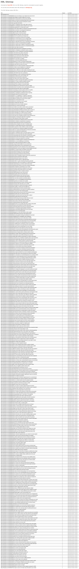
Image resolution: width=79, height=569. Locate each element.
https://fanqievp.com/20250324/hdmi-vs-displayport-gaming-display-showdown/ (16, 207)
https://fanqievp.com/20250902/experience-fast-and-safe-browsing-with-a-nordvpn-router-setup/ (19, 479)
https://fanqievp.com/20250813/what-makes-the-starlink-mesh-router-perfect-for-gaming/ (18, 416)
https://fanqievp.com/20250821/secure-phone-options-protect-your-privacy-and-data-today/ (18, 445)
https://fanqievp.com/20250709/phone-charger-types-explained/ (13, 341)
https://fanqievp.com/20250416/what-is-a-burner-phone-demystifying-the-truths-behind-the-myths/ (19, 229)
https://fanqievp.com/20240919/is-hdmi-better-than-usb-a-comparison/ (14, 72)
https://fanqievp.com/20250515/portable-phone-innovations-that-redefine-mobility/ (16, 278)
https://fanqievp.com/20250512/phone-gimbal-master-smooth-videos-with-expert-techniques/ (18, 271)
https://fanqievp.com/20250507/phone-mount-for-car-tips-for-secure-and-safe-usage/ (17, 261)
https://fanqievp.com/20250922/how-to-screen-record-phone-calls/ (13, 547)
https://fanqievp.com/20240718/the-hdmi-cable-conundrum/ (12, 47)
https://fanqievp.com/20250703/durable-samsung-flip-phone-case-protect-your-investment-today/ (19, 327)
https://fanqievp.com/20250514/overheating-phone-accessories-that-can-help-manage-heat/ (18, 276)
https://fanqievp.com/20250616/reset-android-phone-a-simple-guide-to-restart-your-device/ (18, 310)
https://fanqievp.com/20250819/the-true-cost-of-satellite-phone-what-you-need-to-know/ (17, 441)
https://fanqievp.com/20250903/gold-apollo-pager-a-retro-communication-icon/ (16, 492)
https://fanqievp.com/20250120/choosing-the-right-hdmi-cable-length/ (14, 156)
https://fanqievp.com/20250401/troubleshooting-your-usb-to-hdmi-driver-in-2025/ (16, 217)
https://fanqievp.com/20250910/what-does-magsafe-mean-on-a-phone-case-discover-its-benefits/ (19, 512)
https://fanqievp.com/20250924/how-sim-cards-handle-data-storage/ (14, 550)
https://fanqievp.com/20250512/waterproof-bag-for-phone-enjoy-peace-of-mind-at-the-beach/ (18, 270)
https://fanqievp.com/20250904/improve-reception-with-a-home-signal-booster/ (16, 497)
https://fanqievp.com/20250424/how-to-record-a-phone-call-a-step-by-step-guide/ (16, 246)
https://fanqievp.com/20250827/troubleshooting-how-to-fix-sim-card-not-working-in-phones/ (18, 468)
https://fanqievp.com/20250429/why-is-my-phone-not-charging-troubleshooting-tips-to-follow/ (18, 257)
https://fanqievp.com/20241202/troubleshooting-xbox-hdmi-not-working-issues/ (16, 122)
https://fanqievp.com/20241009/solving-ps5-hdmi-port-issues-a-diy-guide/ (15, 82)
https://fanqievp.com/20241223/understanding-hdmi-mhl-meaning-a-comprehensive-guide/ (18, 135)
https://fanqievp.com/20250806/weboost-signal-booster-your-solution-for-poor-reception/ (17, 401)
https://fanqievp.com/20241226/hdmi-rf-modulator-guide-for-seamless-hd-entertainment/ (17, 139)
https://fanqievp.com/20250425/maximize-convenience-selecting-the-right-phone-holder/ (17, 249)
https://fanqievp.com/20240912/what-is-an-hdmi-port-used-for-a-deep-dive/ (15, 68)
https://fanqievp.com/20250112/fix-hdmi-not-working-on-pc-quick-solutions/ (15, 152)
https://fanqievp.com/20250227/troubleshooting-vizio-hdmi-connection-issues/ (15, 187)
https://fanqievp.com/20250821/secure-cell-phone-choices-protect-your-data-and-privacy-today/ (19, 446)
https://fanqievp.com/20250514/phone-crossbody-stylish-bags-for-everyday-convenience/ (18, 277)
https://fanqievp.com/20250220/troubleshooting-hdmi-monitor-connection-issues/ (16, 182)
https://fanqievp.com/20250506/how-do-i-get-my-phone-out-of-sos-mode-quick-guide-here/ (18, 260)
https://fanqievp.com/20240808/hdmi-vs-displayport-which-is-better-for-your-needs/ (16, 25)
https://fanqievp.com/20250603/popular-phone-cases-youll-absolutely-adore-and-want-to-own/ (19, 297)
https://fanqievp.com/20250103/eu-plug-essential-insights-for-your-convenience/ (16, 143)
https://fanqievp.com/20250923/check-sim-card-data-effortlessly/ (13, 549)
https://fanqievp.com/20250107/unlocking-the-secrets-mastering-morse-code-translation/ (17, 146)
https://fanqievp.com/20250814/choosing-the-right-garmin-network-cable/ (15, 421)
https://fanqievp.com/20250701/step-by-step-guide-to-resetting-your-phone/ (15, 324)
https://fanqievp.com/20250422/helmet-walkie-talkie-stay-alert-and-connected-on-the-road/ (18, 239)
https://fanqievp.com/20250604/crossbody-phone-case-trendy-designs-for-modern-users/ (18, 298)
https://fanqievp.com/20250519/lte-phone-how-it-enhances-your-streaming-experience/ (17, 283)
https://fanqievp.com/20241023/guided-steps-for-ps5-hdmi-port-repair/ (14, 94)
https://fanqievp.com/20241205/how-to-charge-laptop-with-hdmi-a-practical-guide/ (16, 125)
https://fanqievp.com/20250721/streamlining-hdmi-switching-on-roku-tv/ (14, 367)
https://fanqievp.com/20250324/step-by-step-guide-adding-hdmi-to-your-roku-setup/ (17, 209)
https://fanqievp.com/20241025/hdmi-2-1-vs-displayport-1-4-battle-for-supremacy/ (16, 95)
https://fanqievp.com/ (5, 14)
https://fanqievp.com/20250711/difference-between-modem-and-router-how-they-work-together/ (19, 348)
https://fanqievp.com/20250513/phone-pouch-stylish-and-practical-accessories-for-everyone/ (18, 274)
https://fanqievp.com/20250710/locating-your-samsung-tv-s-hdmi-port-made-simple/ (17, 347)
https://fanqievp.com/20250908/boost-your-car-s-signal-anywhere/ (13, 509)
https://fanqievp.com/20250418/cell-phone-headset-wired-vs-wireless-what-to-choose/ (17, 232)
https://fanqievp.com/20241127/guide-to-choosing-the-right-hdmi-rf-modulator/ (15, 116)
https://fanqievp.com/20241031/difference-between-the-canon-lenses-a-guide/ (15, 98)
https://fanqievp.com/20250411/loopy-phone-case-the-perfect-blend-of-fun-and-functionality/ (18, 220)
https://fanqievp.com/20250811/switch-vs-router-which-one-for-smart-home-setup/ (16, 405)
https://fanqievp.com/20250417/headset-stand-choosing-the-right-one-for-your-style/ (17, 230)
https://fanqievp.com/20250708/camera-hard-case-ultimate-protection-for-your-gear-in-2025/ (18, 340)
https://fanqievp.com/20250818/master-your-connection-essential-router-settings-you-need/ (18, 428)
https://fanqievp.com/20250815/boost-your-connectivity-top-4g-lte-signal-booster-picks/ (17, 422)
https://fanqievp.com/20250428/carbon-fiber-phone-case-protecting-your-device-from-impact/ (18, 253)
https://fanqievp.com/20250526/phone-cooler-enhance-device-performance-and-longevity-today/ (19, 291)
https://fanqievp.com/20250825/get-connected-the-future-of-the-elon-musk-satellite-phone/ (18, 456)
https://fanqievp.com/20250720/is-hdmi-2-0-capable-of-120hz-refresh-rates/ (15, 365)
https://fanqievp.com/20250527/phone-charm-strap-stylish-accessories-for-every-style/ (17, 293)
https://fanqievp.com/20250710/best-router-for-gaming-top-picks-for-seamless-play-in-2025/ (18, 345)
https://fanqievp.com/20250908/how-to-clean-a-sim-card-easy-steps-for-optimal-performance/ (18, 507)
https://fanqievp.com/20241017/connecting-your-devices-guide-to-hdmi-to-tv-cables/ (17, 89)
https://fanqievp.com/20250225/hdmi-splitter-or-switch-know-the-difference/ (15, 186)
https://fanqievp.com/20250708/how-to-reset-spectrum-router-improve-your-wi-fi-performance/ (19, 337)
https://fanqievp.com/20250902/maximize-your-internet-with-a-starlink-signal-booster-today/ (18, 485)
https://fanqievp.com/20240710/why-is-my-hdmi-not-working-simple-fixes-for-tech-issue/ (17, 20)
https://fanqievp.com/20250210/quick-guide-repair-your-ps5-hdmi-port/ (14, 173)
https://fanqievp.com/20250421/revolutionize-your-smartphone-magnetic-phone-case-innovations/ (19, 237)
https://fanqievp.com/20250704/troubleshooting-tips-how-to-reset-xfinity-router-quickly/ (17, 331)
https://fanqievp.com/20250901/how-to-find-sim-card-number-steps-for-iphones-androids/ (18, 475)
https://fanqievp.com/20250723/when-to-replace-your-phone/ (12, 375)
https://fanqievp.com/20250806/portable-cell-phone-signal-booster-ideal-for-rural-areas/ (17, 399)
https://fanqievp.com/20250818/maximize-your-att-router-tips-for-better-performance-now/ (18, 431)
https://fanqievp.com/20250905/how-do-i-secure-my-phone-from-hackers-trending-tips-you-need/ (19, 499)
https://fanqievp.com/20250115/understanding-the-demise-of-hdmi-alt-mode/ (15, 153)
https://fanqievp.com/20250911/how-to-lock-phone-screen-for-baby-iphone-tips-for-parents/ (18, 520)
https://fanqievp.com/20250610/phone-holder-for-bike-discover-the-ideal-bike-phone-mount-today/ (19, 304)
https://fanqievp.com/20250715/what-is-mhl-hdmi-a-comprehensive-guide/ (15, 357)
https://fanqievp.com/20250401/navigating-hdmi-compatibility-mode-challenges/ (16, 216)
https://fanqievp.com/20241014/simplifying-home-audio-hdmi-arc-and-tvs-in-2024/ (16, 85)
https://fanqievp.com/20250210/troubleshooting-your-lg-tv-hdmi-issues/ (14, 172)
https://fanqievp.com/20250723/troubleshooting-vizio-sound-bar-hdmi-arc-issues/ (16, 368)
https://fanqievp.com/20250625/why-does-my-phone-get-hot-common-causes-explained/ (17, 320)
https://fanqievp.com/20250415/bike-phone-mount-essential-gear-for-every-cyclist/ (16, 226)
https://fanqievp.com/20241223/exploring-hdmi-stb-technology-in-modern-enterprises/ (17, 136)
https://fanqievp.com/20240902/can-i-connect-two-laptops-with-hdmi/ (14, 59)
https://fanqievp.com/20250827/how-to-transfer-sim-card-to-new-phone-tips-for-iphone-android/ (19, 466)
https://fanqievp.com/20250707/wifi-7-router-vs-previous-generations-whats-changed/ (17, 335)
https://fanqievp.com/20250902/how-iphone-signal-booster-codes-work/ (14, 486)
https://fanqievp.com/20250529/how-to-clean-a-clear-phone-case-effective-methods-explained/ (19, 294)
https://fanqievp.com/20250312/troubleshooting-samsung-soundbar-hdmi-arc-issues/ (17, 197)
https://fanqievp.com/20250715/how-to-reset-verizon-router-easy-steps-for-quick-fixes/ (17, 354)
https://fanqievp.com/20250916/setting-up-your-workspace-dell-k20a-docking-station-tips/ (18, 536)
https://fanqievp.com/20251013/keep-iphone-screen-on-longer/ (13, 564)
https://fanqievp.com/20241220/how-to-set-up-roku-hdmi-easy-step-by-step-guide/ (16, 133)
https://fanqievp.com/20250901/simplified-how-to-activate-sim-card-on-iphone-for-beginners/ (18, 476)
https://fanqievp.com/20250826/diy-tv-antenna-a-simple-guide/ (13, 465)
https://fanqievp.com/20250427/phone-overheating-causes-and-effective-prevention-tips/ (17, 250)
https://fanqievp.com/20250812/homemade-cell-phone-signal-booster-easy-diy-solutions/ (18, 409)
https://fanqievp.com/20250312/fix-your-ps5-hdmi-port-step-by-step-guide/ (15, 199)
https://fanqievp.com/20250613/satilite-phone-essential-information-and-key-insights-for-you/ (18, 308)
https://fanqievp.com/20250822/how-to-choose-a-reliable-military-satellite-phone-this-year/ (18, 453)
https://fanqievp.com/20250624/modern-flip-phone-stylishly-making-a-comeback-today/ (17, 318)
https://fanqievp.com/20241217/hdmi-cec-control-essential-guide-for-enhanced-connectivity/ (18, 129)
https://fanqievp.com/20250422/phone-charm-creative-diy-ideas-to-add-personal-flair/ (17, 240)
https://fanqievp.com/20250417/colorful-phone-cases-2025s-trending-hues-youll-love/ (17, 234)
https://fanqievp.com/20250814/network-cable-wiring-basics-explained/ (14, 419)
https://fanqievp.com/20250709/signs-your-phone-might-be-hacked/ (13, 342)
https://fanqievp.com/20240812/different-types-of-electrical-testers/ (13, 32)
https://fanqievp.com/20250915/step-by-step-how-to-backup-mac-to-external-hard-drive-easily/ (19, 532)
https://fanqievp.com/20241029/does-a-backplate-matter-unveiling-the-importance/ (16, 96)
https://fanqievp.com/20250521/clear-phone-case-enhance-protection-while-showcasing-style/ (19, 287)
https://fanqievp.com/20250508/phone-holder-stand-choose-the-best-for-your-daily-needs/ (18, 266)
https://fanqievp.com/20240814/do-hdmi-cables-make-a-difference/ (13, 31)
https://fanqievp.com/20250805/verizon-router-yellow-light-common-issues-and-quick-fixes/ (18, 392)
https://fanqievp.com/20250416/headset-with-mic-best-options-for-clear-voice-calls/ (16, 227)
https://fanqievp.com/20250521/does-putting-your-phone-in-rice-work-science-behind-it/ (17, 286)
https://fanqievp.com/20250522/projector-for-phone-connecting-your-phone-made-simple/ (18, 288)
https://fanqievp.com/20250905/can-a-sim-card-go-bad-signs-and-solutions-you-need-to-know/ (19, 500)
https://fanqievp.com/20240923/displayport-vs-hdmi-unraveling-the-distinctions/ (16, 74)
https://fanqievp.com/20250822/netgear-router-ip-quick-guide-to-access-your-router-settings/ (18, 452)
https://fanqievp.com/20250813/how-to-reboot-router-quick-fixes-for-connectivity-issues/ (17, 415)
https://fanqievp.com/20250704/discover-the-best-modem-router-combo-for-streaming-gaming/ (19, 330)
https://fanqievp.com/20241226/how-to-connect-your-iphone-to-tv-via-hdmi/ (15, 138)
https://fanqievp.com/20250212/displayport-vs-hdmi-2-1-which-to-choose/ (15, 170)
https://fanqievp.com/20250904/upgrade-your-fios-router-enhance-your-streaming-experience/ (19, 496)
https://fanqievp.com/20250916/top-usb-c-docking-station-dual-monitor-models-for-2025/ (17, 537)
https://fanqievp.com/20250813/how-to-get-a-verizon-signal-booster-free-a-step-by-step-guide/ (19, 418)
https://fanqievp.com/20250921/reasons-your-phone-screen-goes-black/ (14, 546)
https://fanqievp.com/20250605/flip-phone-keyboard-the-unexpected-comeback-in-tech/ (17, 300)
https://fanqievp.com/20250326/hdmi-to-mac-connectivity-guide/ (13, 210)
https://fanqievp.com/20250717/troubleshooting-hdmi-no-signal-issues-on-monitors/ (17, 362)
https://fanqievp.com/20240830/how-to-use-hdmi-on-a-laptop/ (12, 58)
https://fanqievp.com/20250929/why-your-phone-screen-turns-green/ (14, 556)
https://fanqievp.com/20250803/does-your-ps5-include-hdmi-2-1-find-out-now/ (15, 389)
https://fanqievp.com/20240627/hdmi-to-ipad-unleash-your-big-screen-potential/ (16, 18)
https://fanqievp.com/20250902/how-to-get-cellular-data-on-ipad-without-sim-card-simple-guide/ (19, 483)
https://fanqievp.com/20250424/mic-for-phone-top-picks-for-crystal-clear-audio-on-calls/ (17, 244)
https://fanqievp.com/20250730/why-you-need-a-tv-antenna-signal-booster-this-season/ (17, 385)
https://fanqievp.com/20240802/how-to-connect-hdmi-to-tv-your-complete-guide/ (16, 38)
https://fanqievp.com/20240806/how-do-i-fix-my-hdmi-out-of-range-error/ (14, 35)
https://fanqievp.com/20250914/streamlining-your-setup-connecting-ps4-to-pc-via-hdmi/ (17, 527)
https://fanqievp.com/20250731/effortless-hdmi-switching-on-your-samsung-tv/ (16, 388)
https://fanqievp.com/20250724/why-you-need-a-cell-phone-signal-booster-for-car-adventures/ (19, 377)
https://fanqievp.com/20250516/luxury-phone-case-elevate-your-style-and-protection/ (17, 281)
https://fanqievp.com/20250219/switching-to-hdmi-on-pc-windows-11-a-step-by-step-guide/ (18, 162)
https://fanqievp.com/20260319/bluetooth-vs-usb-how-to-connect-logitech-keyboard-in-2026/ (18, 566)
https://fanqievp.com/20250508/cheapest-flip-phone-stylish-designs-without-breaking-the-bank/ (19, 264)
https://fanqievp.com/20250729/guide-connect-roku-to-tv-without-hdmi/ (14, 384)
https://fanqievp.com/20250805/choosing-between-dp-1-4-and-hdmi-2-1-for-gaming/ (17, 394)
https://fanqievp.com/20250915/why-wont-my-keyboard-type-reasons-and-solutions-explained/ (19, 530)
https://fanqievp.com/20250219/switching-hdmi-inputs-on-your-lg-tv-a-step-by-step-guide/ (18, 165)
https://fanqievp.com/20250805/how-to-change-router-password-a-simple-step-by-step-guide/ (18, 391)
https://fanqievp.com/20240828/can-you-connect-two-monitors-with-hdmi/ (15, 55)
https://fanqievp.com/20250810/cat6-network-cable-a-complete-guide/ (14, 402)
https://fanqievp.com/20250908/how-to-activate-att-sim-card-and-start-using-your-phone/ (17, 506)
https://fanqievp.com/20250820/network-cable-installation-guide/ (13, 443)
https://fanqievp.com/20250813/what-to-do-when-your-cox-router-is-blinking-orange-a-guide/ (18, 414)
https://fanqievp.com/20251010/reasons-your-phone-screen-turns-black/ (14, 563)
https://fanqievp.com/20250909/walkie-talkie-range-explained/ (12, 510)
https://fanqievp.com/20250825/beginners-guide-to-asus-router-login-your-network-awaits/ (18, 459)
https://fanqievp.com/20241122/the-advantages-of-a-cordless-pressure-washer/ (16, 112)
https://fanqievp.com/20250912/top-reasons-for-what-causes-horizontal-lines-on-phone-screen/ (19, 526)
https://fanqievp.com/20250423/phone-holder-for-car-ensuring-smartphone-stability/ (17, 243)
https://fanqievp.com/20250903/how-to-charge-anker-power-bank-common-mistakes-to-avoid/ (19, 489)
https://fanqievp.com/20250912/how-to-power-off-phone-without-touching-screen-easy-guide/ (18, 523)
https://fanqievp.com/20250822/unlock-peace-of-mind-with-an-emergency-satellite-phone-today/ (19, 451)
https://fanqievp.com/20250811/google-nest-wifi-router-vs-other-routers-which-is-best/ (17, 408)
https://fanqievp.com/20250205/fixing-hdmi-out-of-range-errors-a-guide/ (14, 180)
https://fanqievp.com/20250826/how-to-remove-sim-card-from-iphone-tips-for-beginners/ (17, 462)
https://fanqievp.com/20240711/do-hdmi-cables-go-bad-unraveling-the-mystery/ (16, 21)
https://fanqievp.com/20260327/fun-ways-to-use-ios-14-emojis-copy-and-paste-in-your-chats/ (18, 567)
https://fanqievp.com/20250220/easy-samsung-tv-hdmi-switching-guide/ (14, 190)
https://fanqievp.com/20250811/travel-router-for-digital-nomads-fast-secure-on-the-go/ (17, 404)
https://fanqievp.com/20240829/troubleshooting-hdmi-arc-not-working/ (14, 57)
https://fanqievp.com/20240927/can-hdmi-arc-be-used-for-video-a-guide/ (14, 78)
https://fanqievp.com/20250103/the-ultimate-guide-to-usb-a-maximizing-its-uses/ (16, 145)
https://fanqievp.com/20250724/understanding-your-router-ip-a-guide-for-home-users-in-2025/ (19, 378)
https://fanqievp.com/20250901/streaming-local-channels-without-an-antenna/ (15, 478)
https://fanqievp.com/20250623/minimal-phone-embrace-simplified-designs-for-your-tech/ (18, 317)
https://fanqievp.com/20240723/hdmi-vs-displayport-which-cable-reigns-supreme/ (16, 24)
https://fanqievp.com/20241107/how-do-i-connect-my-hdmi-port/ (13, 105)
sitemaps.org (29, 7)
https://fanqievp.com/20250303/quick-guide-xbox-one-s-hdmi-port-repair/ (15, 193)
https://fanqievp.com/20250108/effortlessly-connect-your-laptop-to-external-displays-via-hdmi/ (18, 148)
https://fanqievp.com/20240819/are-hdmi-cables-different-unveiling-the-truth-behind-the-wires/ (19, 28)
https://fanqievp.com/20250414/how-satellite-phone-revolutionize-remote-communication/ (18, 223)
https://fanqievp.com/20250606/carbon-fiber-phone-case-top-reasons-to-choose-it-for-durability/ (19, 301)
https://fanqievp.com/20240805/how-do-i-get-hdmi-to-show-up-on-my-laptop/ (15, 37)
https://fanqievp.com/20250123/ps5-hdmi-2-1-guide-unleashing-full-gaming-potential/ (17, 160)
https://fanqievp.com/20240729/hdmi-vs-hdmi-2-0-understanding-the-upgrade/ (16, 42)
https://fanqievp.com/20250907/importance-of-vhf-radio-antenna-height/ (14, 503)
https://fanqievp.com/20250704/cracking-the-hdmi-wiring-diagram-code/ (14, 328)
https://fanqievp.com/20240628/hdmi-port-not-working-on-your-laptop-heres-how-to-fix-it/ (18, 15)
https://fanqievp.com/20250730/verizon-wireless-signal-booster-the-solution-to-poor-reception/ (19, 387)
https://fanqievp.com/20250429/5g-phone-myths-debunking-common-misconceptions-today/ (18, 256)
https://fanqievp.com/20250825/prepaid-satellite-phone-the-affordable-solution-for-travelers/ (18, 458)
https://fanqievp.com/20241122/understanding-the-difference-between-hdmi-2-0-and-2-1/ (18, 109)
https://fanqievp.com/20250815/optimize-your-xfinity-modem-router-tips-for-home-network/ (18, 425)
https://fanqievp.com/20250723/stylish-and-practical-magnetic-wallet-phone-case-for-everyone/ (19, 374)
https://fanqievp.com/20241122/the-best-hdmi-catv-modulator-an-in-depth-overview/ (17, 111)
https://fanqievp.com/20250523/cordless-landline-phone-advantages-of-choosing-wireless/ (18, 290)
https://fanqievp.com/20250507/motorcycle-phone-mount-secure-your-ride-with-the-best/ (17, 263)
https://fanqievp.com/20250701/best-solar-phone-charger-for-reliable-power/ (15, 323)
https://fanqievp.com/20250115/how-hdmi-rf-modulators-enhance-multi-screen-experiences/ (18, 155)
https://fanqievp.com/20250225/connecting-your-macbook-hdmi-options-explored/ (16, 185)
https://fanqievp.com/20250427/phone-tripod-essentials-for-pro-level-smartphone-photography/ (19, 251)
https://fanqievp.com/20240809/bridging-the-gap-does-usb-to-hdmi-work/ (15, 34)
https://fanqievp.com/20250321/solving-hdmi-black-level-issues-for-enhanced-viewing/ (17, 206)
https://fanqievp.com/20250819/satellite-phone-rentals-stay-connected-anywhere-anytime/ (18, 438)
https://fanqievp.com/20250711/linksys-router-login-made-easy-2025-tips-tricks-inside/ (17, 350)
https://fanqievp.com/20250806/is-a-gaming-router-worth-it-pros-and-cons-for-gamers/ (17, 398)
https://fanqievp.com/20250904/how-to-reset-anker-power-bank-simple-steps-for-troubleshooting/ (19, 495)
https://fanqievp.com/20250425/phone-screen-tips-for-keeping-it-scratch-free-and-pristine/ (18, 247)
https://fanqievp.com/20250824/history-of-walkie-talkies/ (11, 455)
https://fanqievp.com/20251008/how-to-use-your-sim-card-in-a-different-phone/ (16, 557)
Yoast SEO (9, 5)
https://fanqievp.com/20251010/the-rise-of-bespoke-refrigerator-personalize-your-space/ (17, 561)
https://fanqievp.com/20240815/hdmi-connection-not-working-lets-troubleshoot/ (16, 30)
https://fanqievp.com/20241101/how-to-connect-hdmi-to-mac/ (12, 99)
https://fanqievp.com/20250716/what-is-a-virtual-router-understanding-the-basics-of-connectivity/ (19, 360)
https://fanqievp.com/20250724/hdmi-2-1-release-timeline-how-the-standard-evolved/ (17, 379)
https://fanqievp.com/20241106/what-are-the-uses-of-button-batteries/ (14, 104)
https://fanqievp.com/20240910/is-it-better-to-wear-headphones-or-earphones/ (16, 67)
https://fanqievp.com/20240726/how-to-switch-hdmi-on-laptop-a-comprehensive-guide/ (17, 44)
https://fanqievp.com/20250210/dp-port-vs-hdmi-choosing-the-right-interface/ (15, 176)
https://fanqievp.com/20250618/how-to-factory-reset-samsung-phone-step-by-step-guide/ (18, 313)
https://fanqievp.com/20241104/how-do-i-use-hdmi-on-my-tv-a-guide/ (14, 101)
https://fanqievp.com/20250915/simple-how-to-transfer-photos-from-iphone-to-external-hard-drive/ (19, 529)
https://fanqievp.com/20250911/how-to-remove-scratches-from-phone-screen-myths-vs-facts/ (18, 519)
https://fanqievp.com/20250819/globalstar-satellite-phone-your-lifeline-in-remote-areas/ (17, 439)
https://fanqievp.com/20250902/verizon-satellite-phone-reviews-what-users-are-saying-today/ (18, 482)
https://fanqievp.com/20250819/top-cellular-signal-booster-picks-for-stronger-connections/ (18, 436)
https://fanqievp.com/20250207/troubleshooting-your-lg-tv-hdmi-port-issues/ (15, 175)
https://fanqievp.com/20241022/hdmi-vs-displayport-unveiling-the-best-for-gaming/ (16, 92)
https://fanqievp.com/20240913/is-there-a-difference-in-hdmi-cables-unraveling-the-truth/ (17, 69)
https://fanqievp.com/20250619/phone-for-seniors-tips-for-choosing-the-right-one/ (16, 314)
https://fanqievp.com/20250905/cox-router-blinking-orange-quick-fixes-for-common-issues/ (18, 502)
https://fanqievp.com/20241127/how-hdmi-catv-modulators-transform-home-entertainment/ (18, 115)
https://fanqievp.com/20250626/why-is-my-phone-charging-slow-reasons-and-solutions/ (17, 321)
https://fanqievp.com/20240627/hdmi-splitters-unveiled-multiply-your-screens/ (15, 17)
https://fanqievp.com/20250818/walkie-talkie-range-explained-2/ (13, 432)
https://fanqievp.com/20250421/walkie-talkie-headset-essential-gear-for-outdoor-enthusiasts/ (18, 236)
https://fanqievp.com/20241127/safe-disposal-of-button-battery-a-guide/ (14, 118)
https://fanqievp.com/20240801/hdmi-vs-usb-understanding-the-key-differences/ (16, 40)
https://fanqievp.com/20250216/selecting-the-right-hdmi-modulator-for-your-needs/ (16, 168)
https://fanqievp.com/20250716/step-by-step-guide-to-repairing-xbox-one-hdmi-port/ (17, 361)
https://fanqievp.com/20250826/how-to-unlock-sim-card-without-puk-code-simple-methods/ (18, 463)
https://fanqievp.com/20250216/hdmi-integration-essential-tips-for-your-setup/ (15, 166)
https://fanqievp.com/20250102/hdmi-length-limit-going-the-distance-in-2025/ (15, 142)
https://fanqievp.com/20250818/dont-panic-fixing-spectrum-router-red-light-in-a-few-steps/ (18, 429)
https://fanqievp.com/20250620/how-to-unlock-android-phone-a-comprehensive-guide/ (17, 315)
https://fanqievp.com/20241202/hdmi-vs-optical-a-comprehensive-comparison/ (16, 121)
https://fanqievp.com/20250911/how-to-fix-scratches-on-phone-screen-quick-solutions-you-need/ (19, 517)
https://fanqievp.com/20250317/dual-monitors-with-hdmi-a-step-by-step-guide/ (15, 200)
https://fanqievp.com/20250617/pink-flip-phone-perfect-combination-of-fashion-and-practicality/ (19, 311)
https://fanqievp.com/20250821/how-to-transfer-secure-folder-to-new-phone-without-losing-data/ (19, 448)
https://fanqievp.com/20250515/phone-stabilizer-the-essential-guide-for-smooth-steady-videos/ (19, 280)
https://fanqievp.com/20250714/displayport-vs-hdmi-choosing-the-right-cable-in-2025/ (17, 352)
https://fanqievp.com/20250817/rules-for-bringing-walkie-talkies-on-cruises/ (15, 426)
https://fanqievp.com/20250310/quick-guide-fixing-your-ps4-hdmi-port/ (14, 196)
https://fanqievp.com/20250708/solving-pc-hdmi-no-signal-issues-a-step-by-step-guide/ (17, 338)
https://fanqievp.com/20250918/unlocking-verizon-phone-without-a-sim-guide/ (15, 544)
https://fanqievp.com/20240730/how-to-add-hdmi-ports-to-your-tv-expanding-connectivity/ (18, 41)
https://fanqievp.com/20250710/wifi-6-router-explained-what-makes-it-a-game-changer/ (17, 344)
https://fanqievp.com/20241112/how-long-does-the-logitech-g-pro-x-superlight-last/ (16, 108)
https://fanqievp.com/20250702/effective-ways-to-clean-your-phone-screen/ (15, 325)
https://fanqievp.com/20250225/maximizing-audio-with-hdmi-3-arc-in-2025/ (15, 183)
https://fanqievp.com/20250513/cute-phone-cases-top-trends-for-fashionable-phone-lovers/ (18, 273)
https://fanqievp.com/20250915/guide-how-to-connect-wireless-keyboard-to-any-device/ (17, 533)
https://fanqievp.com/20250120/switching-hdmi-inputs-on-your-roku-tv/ (14, 158)
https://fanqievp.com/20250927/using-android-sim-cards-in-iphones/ (14, 553)
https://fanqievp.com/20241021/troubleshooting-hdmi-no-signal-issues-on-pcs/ (16, 91)
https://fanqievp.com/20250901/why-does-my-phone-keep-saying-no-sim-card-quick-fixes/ (18, 470)
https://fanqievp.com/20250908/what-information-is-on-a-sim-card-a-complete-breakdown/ (18, 505)
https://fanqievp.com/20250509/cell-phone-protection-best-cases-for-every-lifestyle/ (17, 267)
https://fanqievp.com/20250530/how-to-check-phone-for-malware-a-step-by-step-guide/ (17, 296)
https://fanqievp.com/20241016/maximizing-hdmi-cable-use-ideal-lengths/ (15, 88)
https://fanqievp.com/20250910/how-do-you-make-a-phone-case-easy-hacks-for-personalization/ (19, 513)
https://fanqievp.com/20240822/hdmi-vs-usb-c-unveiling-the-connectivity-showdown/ (17, 51)
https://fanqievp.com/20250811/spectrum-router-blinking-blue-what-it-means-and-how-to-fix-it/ (19, 406)
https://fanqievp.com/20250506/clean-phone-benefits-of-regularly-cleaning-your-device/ (17, 259)
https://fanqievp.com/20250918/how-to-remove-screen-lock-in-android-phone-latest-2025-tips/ (19, 543)
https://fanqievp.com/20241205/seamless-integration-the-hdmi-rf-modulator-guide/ (16, 123)
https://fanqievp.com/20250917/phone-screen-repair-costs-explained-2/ (14, 540)
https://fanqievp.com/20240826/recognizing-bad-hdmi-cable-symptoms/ (14, 54)
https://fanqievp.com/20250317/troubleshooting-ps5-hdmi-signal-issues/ (14, 202)
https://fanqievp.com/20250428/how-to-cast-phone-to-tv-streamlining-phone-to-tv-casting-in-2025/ (19, 254)
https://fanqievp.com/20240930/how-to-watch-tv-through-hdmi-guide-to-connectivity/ (17, 79)
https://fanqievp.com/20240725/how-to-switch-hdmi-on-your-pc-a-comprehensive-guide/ (17, 45)
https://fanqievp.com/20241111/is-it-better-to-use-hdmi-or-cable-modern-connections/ (17, 106)
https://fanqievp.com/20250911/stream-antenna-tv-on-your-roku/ (13, 522)
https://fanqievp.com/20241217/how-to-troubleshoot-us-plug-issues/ (14, 131)
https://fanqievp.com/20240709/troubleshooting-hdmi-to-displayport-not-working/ (16, 48)
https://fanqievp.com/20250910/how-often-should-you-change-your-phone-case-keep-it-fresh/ (18, 515)
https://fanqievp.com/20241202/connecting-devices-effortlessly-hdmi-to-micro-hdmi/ (17, 119)
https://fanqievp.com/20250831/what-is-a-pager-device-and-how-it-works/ (15, 469)
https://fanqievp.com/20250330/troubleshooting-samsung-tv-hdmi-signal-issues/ (16, 213)
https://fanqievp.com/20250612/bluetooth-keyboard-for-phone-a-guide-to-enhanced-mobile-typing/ (19, 307)
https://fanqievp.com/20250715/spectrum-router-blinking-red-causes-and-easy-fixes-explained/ (19, 355)
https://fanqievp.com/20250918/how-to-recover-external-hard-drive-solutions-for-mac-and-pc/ (18, 542)
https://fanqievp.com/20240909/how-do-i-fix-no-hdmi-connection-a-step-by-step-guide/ (17, 65)
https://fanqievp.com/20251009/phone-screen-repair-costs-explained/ (14, 559)
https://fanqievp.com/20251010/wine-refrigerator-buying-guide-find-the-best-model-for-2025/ (18, 560)
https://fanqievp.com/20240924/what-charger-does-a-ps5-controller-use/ (14, 75)
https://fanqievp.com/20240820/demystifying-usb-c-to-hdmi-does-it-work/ (14, 27)
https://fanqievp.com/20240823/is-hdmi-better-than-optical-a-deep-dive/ (14, 52)
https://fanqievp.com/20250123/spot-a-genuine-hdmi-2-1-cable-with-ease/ (15, 159)
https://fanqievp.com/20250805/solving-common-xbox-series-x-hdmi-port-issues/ (16, 395)
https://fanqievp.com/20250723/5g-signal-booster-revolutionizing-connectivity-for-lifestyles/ (18, 371)
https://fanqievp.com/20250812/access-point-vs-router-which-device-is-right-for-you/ (17, 412)
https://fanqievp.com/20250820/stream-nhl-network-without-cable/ (13, 442)
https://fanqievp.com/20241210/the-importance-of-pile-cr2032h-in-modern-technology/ (17, 126)
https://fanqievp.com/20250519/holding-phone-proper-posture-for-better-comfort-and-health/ (18, 284)
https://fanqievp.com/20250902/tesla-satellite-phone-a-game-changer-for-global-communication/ (19, 480)
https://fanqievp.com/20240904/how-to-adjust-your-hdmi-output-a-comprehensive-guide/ (17, 62)
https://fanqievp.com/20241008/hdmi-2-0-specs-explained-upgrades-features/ (15, 81)
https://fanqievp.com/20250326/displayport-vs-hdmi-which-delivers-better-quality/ (16, 212)
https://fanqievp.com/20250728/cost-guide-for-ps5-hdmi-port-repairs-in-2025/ (15, 382)
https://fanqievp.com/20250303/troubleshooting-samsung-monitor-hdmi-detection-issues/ (18, 192)
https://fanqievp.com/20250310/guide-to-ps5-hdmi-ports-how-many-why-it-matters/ (16, 195)
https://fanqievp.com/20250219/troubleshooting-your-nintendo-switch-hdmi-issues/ (16, 163)
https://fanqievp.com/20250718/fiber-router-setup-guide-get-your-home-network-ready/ (17, 364)
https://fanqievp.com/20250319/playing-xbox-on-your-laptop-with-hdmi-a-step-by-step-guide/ (18, 203)
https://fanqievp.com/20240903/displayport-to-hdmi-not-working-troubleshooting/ (16, 61)
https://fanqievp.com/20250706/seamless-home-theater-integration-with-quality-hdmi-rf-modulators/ (20, 334)
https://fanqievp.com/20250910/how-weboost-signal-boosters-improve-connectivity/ (17, 516)
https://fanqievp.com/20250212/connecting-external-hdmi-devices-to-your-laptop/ (16, 169)
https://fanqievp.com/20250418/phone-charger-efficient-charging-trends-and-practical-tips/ (18, 233)
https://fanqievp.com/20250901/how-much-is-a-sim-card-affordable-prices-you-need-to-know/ (18, 472)
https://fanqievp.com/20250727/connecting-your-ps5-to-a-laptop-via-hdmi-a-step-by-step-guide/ (19, 381)
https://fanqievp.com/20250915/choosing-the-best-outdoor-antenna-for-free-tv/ (16, 534)
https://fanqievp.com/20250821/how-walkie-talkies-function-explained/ (14, 449)
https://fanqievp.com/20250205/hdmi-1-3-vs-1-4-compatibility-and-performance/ (16, 179)
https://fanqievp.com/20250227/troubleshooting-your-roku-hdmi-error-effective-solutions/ (17, 189)
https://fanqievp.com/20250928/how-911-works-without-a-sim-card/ (13, 554)
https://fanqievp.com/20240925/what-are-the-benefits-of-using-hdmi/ (14, 77)
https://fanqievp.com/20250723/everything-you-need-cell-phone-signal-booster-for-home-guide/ (19, 372)
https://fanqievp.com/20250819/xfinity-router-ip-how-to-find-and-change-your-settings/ (17, 435)
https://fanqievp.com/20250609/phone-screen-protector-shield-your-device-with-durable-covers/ (19, 303)
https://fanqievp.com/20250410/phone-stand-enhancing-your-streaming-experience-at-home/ (18, 219)
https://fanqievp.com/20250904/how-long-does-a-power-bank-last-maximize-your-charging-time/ (19, 493)
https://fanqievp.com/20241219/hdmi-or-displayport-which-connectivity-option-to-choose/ (17, 132)
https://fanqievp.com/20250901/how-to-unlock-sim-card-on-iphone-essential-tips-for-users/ (18, 473)
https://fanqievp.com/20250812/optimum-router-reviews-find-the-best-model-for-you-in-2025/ (18, 411)
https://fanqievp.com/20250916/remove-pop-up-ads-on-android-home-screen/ (15, 539)
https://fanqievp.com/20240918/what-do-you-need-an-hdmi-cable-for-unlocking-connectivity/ (18, 71)
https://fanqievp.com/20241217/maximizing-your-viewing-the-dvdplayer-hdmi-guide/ (17, 128)
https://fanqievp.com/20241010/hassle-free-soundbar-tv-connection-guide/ (15, 84)
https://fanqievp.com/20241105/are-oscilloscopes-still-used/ (12, 102)
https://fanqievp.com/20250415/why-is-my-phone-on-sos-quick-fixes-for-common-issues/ (18, 224)
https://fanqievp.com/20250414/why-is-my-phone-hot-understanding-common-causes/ (17, 222)
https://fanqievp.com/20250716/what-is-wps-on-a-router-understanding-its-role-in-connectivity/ (19, 358)
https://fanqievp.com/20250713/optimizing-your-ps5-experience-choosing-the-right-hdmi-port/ (18, 351)
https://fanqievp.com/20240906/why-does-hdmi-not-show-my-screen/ (14, 64)
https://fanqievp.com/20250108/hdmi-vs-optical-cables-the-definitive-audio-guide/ (16, 149)
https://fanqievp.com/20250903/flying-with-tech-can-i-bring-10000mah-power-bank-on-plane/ (18, 490)
